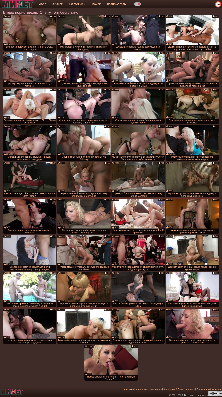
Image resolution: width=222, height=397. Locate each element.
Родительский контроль (209, 389)
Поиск (96, 4)
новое (41, 4)
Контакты (129, 389)
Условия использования (149, 389)
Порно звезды (116, 4)
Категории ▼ (77, 4)
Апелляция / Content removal (179, 389)
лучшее (57, 4)
